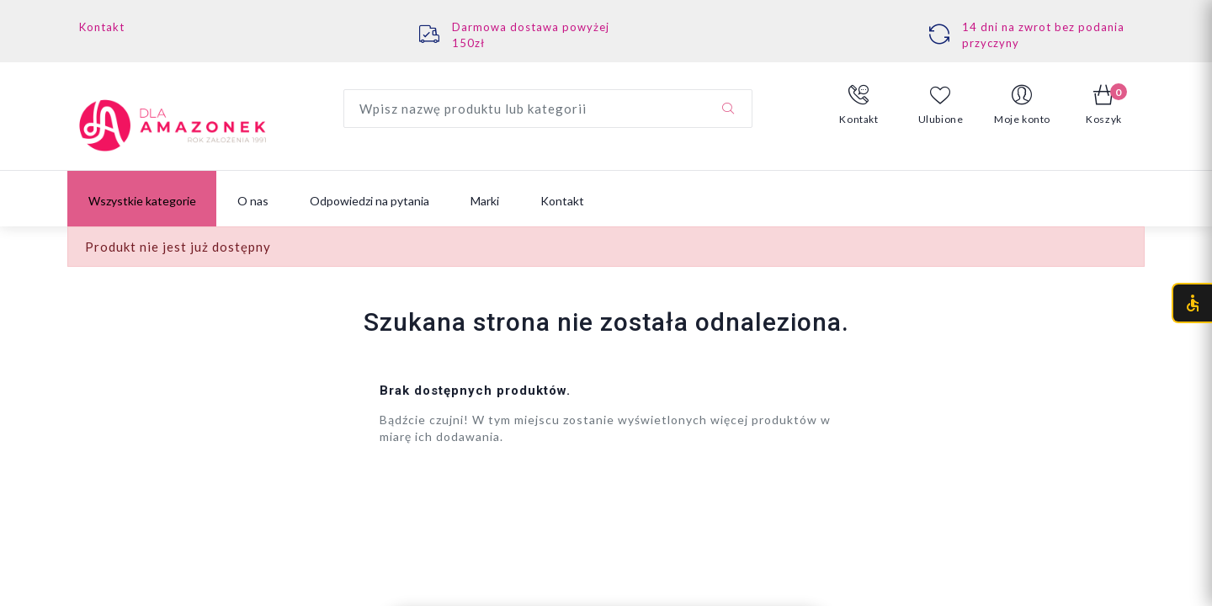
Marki (484, 201)
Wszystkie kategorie (142, 201)
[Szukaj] (728, 108)
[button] (859, 105)
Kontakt (102, 27)
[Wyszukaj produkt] (547, 108)
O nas (252, 201)
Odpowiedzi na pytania (369, 201)
